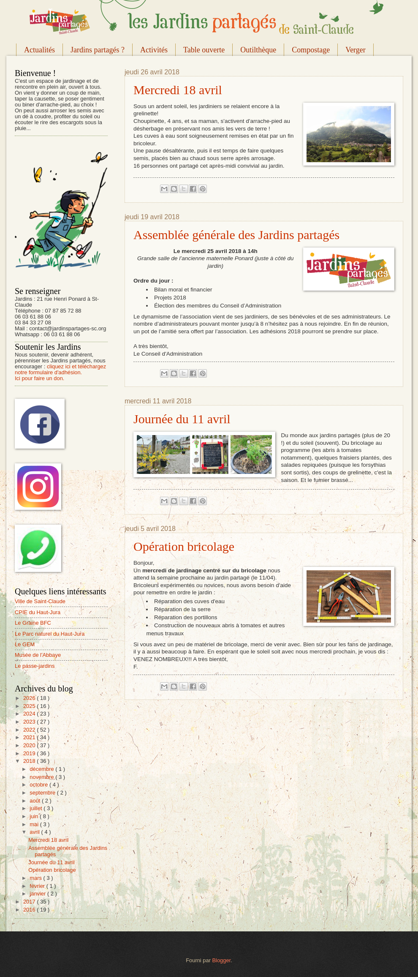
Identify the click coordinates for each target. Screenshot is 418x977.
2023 (30, 721)
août (36, 800)
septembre (43, 792)
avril (35, 832)
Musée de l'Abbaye (38, 655)
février (38, 886)
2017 (30, 901)
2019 (30, 753)
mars (36, 878)
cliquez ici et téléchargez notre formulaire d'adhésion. (60, 369)
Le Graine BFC (33, 623)
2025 (30, 706)
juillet (36, 808)
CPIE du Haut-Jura (37, 612)
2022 (30, 730)
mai (35, 824)
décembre (42, 769)
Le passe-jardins (34, 666)
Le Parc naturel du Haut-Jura (49, 634)
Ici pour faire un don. (39, 378)
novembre (42, 777)
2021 (30, 737)
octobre (39, 784)
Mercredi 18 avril (177, 90)
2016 (30, 909)
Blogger (221, 960)
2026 (30, 698)
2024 (30, 713)
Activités (154, 50)
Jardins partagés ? (98, 50)
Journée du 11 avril (182, 419)
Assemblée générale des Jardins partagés (236, 235)
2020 (30, 745)
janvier (38, 893)
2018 (30, 761)
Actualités (39, 50)
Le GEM (25, 644)
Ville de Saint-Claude (40, 601)
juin (35, 816)
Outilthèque (258, 50)
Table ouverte (204, 50)
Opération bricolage (183, 546)
